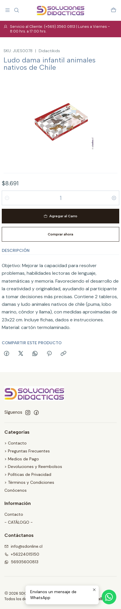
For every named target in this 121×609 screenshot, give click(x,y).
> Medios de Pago (21, 459)
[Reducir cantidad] (7, 198)
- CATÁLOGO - (18, 522)
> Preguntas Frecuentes (27, 451)
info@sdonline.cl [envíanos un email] (23, 546)
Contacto (13, 514)
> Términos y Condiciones (29, 482)
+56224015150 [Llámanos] (21, 554)
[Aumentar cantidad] (114, 198)
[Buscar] (16, 10)
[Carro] (113, 10)
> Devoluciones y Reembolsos (33, 466)
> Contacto (15, 443)
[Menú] (7, 10)
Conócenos (15, 490)
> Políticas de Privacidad (27, 474)
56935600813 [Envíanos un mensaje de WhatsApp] (21, 561)
